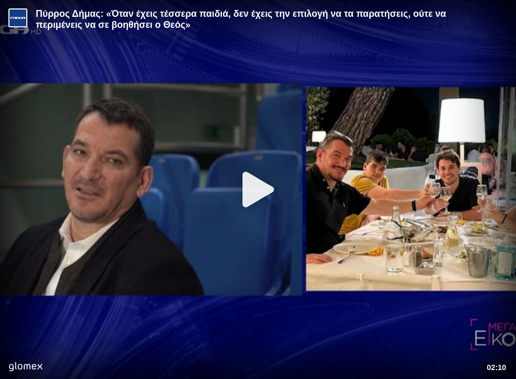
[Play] (258, 189)
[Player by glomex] (25, 368)
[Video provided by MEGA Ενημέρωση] (17, 17)
